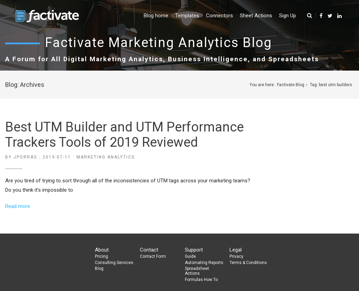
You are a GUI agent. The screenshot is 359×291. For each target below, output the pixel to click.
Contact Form (153, 256)
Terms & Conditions (248, 262)
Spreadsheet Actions (197, 271)
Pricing (101, 256)
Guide (190, 256)
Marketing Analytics (106, 157)
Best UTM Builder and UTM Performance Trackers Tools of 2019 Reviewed (124, 134)
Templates (187, 15)
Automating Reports (204, 262)
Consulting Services (114, 262)
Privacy (236, 256)
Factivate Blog (290, 84)
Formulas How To (201, 279)
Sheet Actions (256, 15)
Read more (17, 206)
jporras (25, 157)
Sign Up (287, 15)
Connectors (219, 15)
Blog (99, 268)
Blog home (156, 15)
